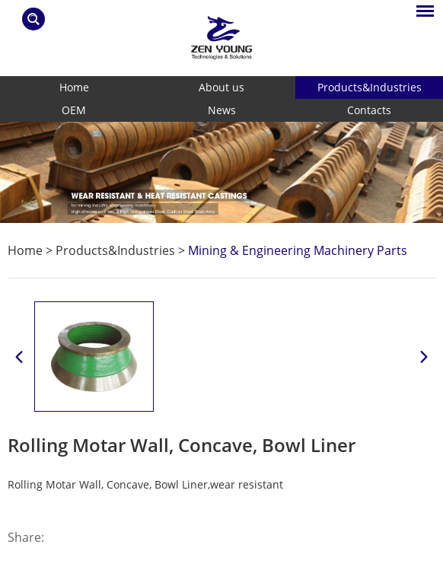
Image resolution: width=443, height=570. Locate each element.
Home (74, 87)
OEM (74, 110)
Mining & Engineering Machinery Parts (297, 250)
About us (221, 87)
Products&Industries (369, 87)
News (222, 110)
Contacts (369, 110)
